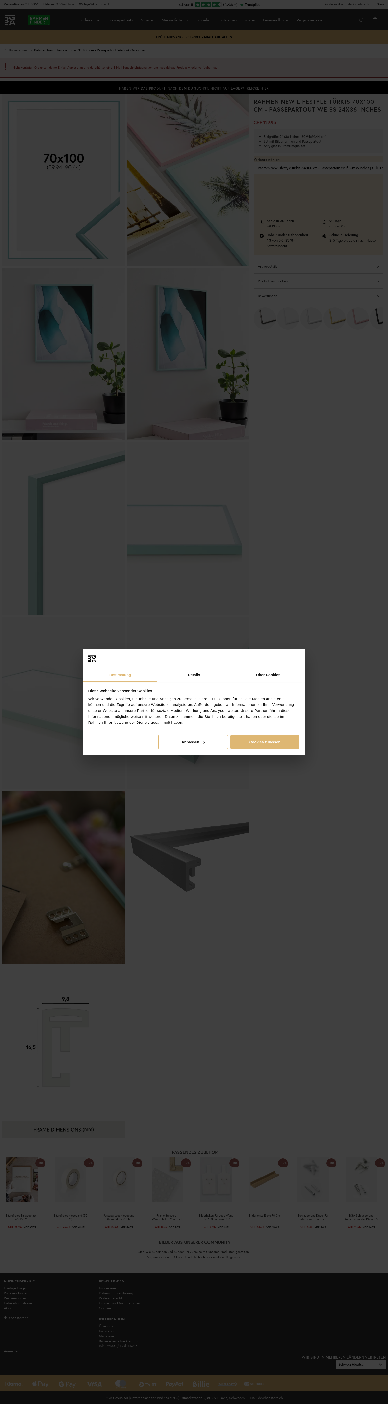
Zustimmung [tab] (120, 675)
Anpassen (193, 742)
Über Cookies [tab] (268, 675)
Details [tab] (194, 675)
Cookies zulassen (264, 742)
